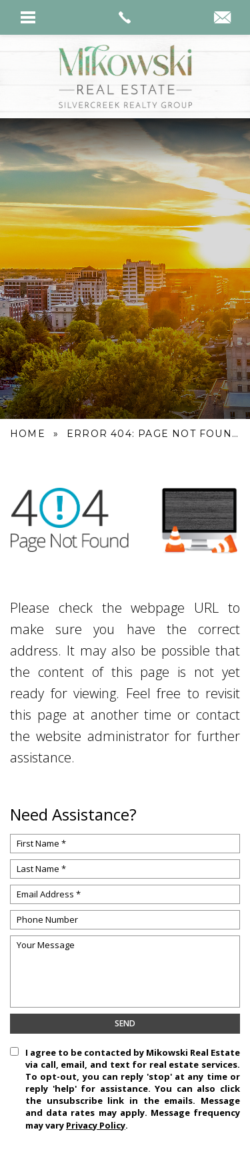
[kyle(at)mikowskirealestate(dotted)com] (222, 18)
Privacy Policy (95, 1125)
